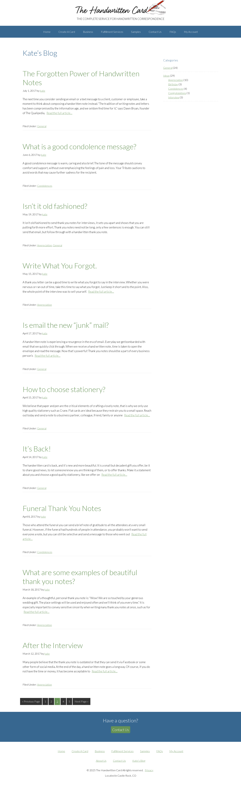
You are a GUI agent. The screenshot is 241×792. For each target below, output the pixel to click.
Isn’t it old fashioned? (55, 209)
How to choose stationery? (64, 392)
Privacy (149, 773)
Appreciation (44, 248)
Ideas (166, 78)
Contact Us (120, 732)
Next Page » (81, 705)
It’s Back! (37, 451)
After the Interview (53, 648)
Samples (145, 754)
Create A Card (80, 754)
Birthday (173, 87)
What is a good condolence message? (79, 149)
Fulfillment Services (122, 754)
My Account (176, 754)
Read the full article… (59, 116)
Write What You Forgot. (60, 268)
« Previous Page (31, 705)
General (41, 129)
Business (100, 754)
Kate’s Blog (138, 763)
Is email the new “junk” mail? (66, 328)
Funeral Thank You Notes (62, 511)
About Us (101, 763)
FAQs (159, 754)
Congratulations (177, 96)
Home (61, 754)
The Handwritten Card (46, 3)
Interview (173, 100)
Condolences (44, 188)
